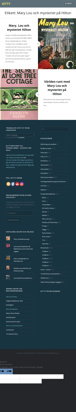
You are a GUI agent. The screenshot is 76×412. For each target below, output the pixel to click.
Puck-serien (46, 236)
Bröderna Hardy (46, 148)
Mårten (44, 215)
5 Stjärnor (45, 265)
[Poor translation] (9, 371)
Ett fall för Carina (48, 208)
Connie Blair (46, 205)
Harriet (44, 212)
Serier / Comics (46, 269)
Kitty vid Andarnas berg (21, 239)
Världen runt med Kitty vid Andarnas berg (22, 269)
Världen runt (45, 278)
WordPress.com (54, 353)
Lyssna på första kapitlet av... (23, 278)
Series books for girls (13, 321)
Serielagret (9, 305)
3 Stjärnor (45, 258)
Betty (44, 197)
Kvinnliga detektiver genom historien (53, 181)
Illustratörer (45, 165)
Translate (19, 137)
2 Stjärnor (45, 255)
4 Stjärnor (45, 262)
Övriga (44, 226)
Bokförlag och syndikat (48, 144)
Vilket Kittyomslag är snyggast (51, 282)
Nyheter (43, 190)
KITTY (6, 4)
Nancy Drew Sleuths (12, 313)
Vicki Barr (45, 244)
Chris (44, 201)
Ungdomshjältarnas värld (14, 301)
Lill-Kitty (44, 186)
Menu (69, 3)
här (25, 157)
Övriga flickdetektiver (48, 194)
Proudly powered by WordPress (27, 353)
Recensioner (45, 248)
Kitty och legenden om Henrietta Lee (21, 260)
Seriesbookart (10, 317)
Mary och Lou (46, 219)
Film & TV (44, 157)
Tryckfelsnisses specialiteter (50, 274)
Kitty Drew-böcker (47, 177)
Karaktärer (44, 173)
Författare (44, 161)
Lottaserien (10, 330)
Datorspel (44, 152)
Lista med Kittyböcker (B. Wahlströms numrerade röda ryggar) (23, 249)
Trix (43, 240)
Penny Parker (46, 233)
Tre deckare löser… (12, 334)
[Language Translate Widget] (20, 135)
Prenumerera (13, 220)
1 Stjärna (45, 251)
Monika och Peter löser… (50, 222)
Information (45, 169)
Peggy (44, 229)
